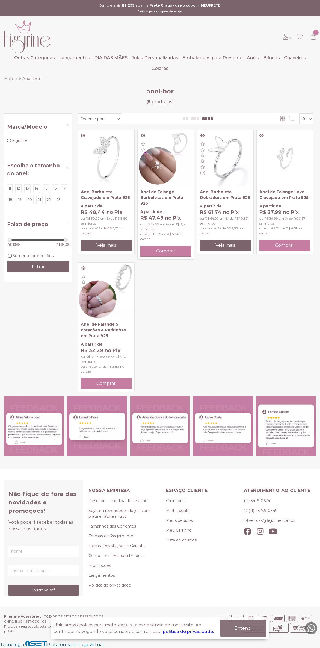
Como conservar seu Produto (116, 555)
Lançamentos (74, 57)
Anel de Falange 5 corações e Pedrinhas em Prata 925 (103, 330)
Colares (160, 68)
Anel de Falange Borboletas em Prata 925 (161, 197)
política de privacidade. (188, 631)
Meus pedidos (179, 520)
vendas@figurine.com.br (272, 520)
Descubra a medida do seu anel (118, 500)
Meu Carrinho (179, 530)
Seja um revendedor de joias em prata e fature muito (119, 513)
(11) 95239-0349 (263, 510)
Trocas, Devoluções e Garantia (117, 545)
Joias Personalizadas (155, 57)
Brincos (271, 57)
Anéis (253, 57)
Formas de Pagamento (110, 536)
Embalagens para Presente (212, 57)
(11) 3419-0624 (257, 500)
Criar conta (176, 500)
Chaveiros (295, 57)
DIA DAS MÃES (111, 57)
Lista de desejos (181, 540)
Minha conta (178, 510)
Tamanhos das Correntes (112, 526)
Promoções (99, 565)
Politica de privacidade (109, 585)
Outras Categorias (34, 57)
